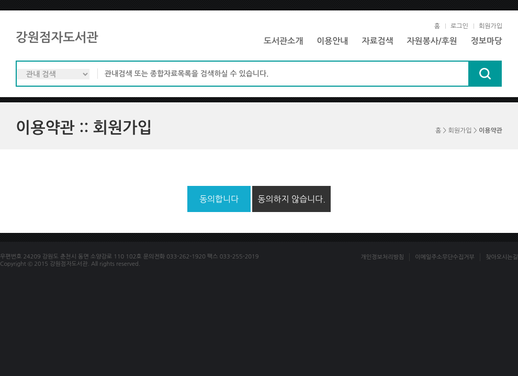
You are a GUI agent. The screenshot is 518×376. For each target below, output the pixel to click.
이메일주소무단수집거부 (445, 257)
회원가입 (490, 26)
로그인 (459, 26)
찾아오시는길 (502, 257)
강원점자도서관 (57, 37)
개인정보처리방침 (382, 257)
